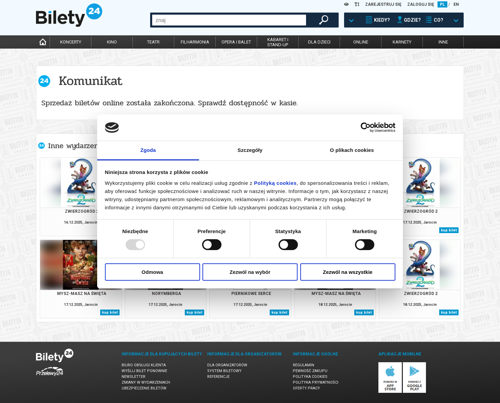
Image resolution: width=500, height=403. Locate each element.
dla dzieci (319, 42)
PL (442, 4)
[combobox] (229, 20)
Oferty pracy (306, 388)
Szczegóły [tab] (249, 150)
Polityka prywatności (315, 382)
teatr (153, 42)
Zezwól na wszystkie (348, 272)
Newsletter (133, 376)
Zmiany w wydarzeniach (146, 382)
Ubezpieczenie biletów (144, 388)
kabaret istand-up (277, 42)
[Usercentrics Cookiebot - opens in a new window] (365, 127)
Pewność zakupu (310, 371)
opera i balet (236, 42)
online (360, 42)
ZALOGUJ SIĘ (420, 4)
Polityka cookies (310, 376)
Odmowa (152, 272)
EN (456, 4)
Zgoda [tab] (148, 150)
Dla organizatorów (227, 365)
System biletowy (224, 371)
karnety (402, 42)
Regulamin (303, 365)
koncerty (70, 42)
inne (443, 42)
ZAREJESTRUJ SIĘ (383, 4)
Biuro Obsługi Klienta (144, 365)
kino (112, 42)
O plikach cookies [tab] (352, 150)
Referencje (218, 376)
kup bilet (449, 230)
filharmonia (195, 42)
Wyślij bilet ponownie (144, 371)
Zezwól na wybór (250, 272)
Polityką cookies (275, 183)
